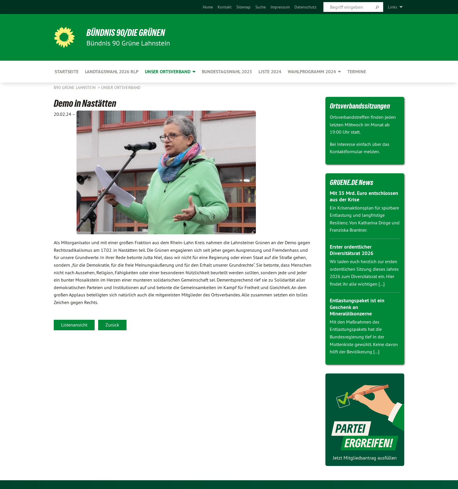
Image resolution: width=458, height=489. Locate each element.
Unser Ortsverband (120, 87)
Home (208, 7)
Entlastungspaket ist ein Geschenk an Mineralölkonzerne (357, 307)
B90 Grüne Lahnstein (75, 87)
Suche (260, 7)
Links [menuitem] (392, 7)
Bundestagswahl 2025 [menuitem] (227, 72)
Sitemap (243, 7)
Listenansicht (74, 325)
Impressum (280, 7)
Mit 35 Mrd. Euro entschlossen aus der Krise (364, 196)
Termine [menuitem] (356, 72)
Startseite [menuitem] (67, 72)
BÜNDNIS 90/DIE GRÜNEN (125, 32)
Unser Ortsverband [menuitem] (167, 72)
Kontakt (225, 7)
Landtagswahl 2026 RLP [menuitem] (111, 72)
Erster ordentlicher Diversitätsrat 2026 (351, 250)
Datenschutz (305, 7)
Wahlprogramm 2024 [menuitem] (312, 72)
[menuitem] (208, 7)
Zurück (112, 325)
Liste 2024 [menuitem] (270, 72)
